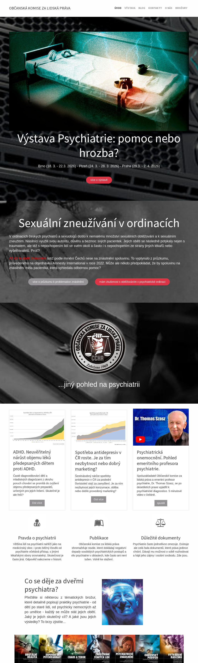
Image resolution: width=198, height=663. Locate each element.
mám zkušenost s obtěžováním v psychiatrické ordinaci (132, 281)
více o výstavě (99, 179)
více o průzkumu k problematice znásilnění (58, 281)
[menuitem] (118, 8)
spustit (161, 503)
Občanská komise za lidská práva (39, 8)
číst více (37, 502)
